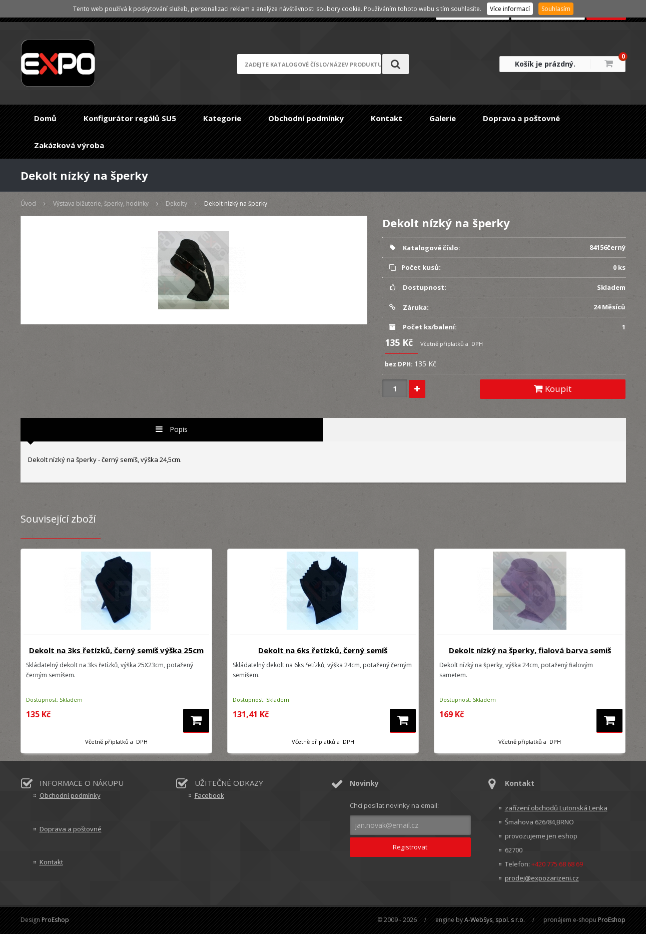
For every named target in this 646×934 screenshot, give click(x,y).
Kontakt (386, 118)
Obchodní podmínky (306, 118)
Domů (45, 118)
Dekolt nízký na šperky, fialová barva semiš (530, 650)
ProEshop (55, 919)
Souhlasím (555, 9)
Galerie (442, 118)
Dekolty (176, 203)
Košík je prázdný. (545, 64)
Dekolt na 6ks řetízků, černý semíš (322, 650)
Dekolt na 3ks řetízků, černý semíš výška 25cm (116, 650)
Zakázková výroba (69, 145)
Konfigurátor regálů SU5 (130, 118)
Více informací (510, 9)
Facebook (209, 795)
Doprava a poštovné (521, 118)
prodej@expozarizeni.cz (542, 877)
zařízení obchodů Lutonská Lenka (556, 807)
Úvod (28, 203)
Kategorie (222, 118)
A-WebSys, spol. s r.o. (494, 919)
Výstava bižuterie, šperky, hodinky (101, 203)
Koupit (552, 388)
